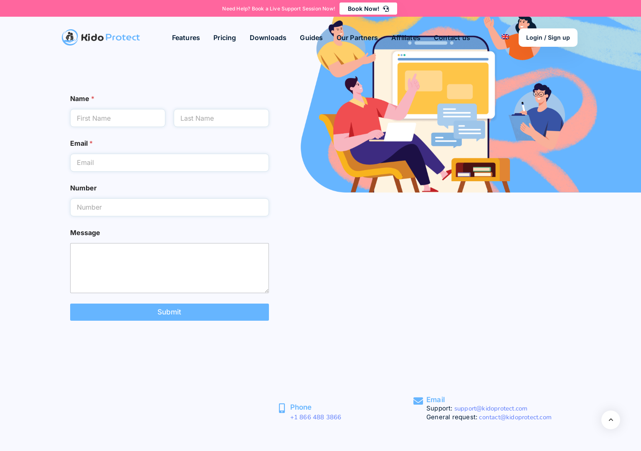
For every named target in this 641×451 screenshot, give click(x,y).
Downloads (268, 37)
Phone (301, 407)
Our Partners (357, 37)
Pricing (224, 37)
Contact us (452, 37)
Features (186, 37)
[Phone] (282, 408)
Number (83, 188)
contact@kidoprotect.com (515, 417)
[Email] (418, 401)
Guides (311, 37)
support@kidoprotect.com (491, 408)
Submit (169, 312)
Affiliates (406, 37)
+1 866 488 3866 (316, 417)
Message (85, 233)
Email (81, 143)
